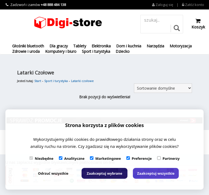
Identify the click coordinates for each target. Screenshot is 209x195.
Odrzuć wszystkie (53, 173)
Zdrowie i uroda (26, 51)
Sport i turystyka (96, 51)
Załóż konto (193, 4)
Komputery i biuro (60, 51)
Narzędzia (155, 45)
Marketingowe (105, 158)
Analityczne (72, 158)
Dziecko (123, 51)
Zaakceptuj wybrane (104, 173)
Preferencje (139, 158)
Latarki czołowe (82, 81)
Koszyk (198, 24)
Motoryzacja (181, 45)
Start (37, 81)
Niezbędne (41, 158)
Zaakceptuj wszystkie (156, 173)
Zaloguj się (162, 4)
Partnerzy (168, 158)
